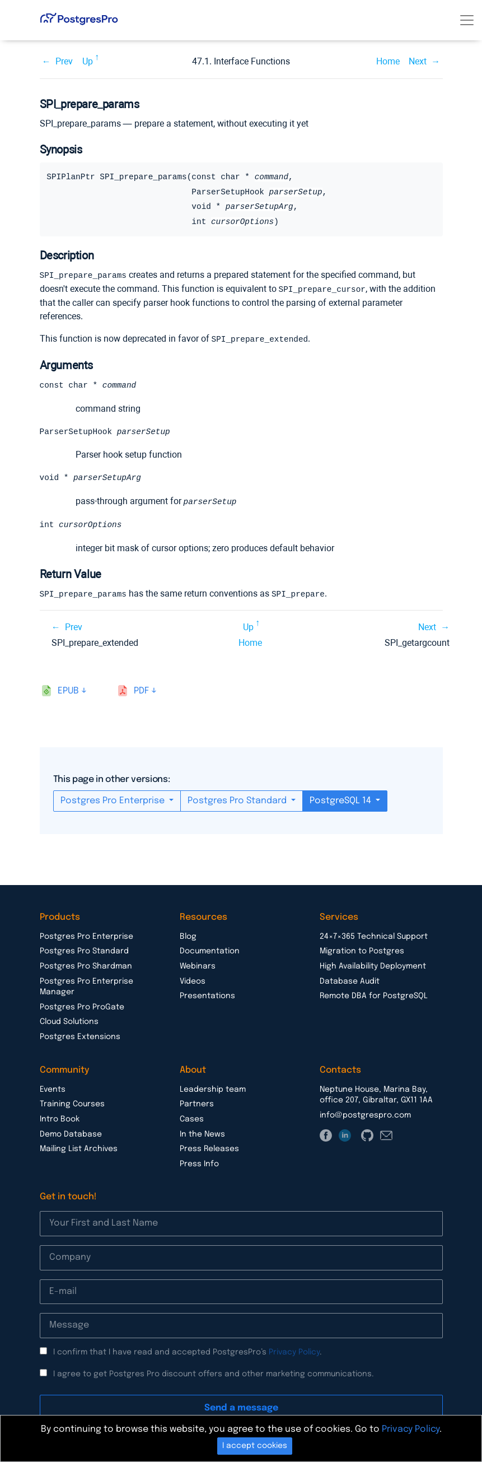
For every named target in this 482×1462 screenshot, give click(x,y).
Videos (192, 981)
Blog (188, 936)
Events (52, 1089)
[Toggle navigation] (467, 20)
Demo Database (71, 1134)
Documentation (210, 951)
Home (388, 61)
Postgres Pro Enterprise (113, 800)
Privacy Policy (294, 1352)
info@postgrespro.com (365, 1115)
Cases (192, 1119)
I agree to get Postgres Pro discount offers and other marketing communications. (213, 1373)
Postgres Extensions (80, 1036)
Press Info (199, 1163)
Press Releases (209, 1148)
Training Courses (72, 1103)
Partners (197, 1103)
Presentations (207, 995)
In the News (202, 1134)
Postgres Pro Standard (238, 800)
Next (418, 61)
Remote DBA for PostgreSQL (374, 995)
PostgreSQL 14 (341, 800)
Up (87, 61)
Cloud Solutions (69, 1021)
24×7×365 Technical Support (374, 936)
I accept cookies (254, 1446)
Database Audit (350, 981)
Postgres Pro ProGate (82, 1007)
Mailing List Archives (79, 1148)
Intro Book (59, 1119)
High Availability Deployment (373, 966)
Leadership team (213, 1089)
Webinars (198, 966)
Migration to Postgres (362, 951)
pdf (141, 690)
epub (68, 690)
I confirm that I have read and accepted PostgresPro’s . (187, 1352)
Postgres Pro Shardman (86, 966)
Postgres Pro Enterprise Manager (86, 986)
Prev (64, 61)
